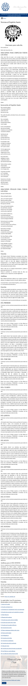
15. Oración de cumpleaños (7, 640)
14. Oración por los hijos (6, 638)
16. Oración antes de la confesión (8, 643)
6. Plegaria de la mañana (6, 617)
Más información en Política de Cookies (11, 680)
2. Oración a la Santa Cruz (6, 607)
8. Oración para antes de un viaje (8, 622)
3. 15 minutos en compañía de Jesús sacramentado (12, 609)
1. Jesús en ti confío (5, 604)
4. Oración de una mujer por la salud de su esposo (12, 612)
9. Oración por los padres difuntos (8, 625)
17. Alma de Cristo (5, 646)
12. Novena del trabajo (6, 633)
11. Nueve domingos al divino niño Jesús (10, 630)
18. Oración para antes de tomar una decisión (11, 648)
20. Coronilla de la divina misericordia (9, 653)
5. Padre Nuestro (5, 614)
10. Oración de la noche (6, 627)
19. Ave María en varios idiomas (8, 651)
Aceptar (4, 683)
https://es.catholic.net (10, 596)
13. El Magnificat (5, 635)
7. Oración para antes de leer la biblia (9, 620)
